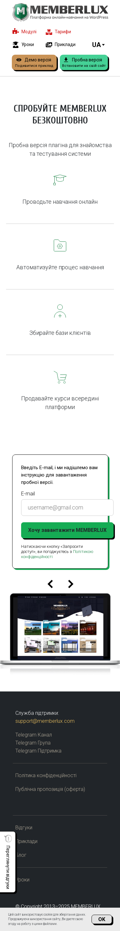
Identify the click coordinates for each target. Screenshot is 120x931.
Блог (21, 855)
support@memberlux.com (45, 721)
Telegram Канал (33, 735)
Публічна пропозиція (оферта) (50, 789)
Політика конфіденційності (45, 775)
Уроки (22, 880)
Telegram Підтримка (38, 751)
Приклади (26, 841)
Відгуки (23, 827)
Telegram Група (33, 743)
